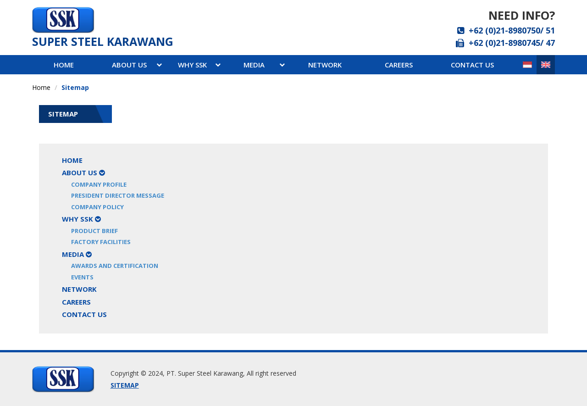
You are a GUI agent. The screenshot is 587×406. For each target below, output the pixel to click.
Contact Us (84, 314)
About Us (137, 64)
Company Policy (97, 207)
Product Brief (94, 231)
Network (79, 289)
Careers (76, 301)
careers (399, 64)
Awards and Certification (114, 265)
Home (64, 64)
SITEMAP (125, 385)
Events (82, 277)
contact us (472, 64)
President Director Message (117, 195)
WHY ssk (199, 64)
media (264, 64)
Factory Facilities (101, 242)
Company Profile (99, 184)
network (325, 64)
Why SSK (77, 218)
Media (73, 254)
